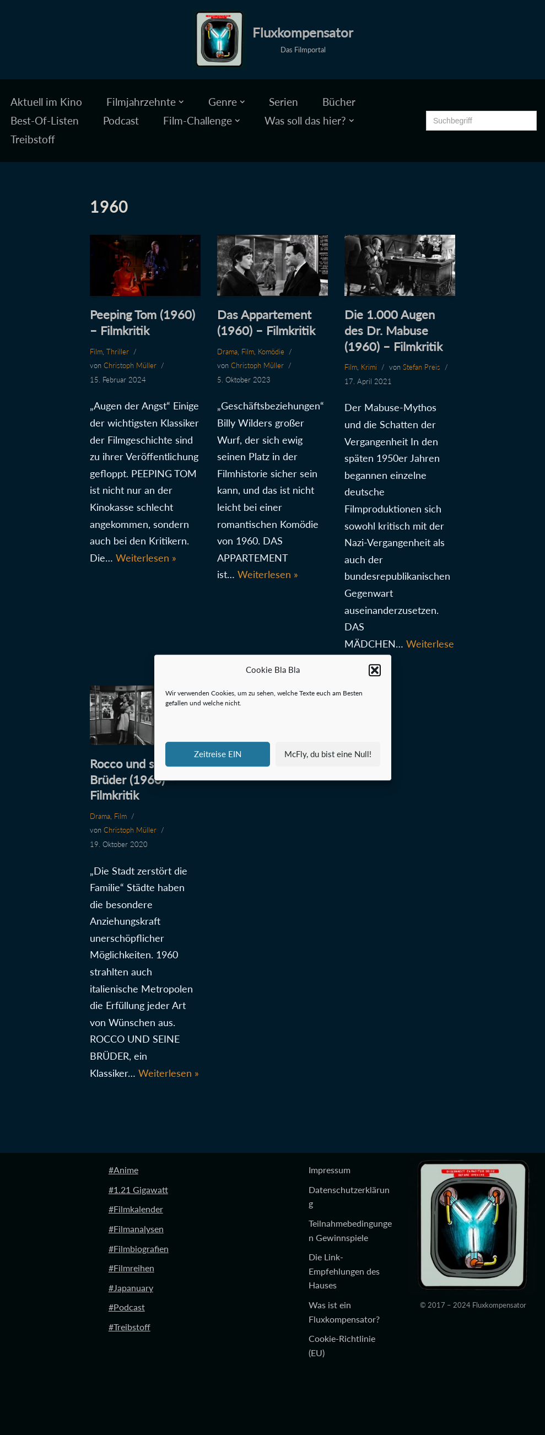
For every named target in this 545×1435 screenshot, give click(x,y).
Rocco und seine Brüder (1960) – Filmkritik (133, 779)
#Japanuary (131, 1287)
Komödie (271, 351)
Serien (283, 101)
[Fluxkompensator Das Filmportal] (272, 39)
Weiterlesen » (146, 558)
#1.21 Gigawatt (138, 1189)
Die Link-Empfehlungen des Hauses (344, 1270)
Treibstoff (32, 139)
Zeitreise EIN (217, 754)
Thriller (117, 351)
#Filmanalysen (136, 1228)
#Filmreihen (131, 1268)
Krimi (369, 367)
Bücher (338, 101)
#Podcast (127, 1307)
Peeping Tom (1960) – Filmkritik (142, 322)
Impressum (329, 1169)
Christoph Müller (130, 365)
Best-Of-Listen (44, 120)
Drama (227, 351)
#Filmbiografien (139, 1248)
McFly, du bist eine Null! (327, 754)
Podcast (121, 120)
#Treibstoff (129, 1326)
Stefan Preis (421, 367)
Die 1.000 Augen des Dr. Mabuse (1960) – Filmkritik (393, 330)
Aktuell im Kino (46, 101)
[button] (374, 670)
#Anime (123, 1169)
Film (96, 351)
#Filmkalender (136, 1209)
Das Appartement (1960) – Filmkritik (266, 322)
